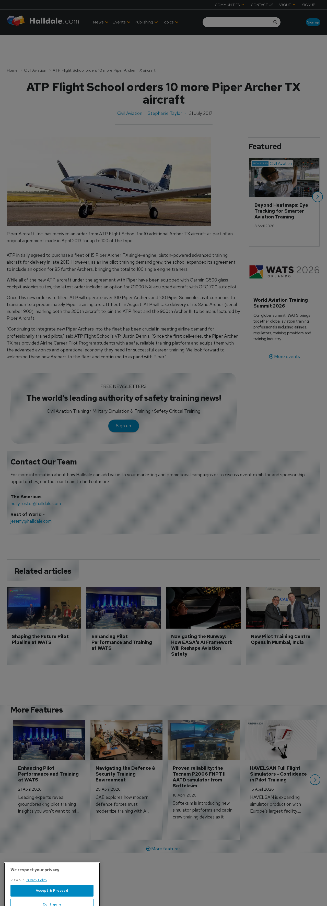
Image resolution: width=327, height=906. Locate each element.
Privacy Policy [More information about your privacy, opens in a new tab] (36, 899)
